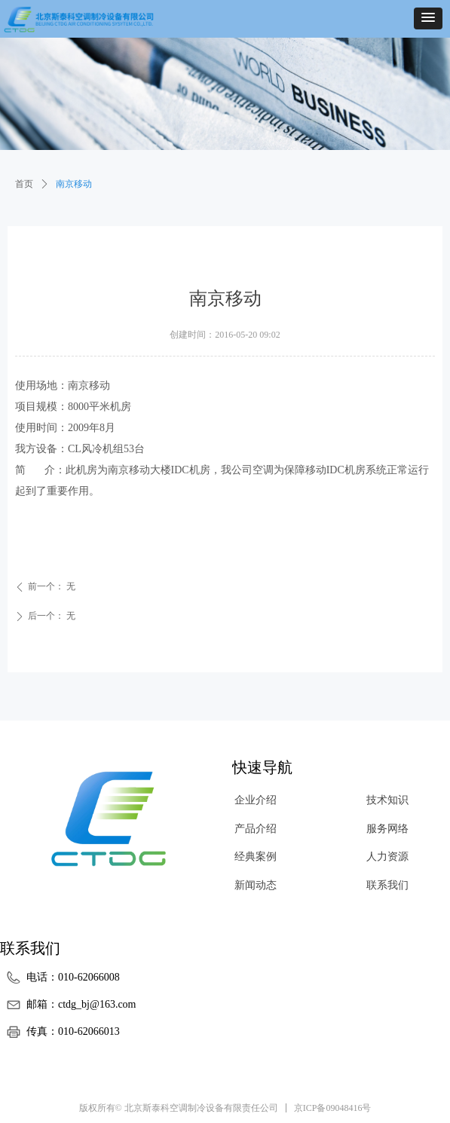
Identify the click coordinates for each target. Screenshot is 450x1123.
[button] (428, 18)
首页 (24, 184)
